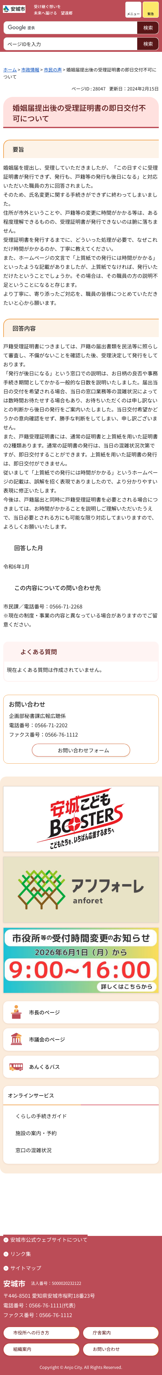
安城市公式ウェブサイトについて (49, 1239)
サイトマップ (25, 1268)
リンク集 (20, 1253)
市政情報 (30, 69)
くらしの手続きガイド (41, 1116)
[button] (133, 10)
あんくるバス (44, 1066)
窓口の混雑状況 (33, 1150)
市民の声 (53, 69)
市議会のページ (47, 1039)
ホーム (10, 69)
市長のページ (44, 1012)
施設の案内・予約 (36, 1133)
